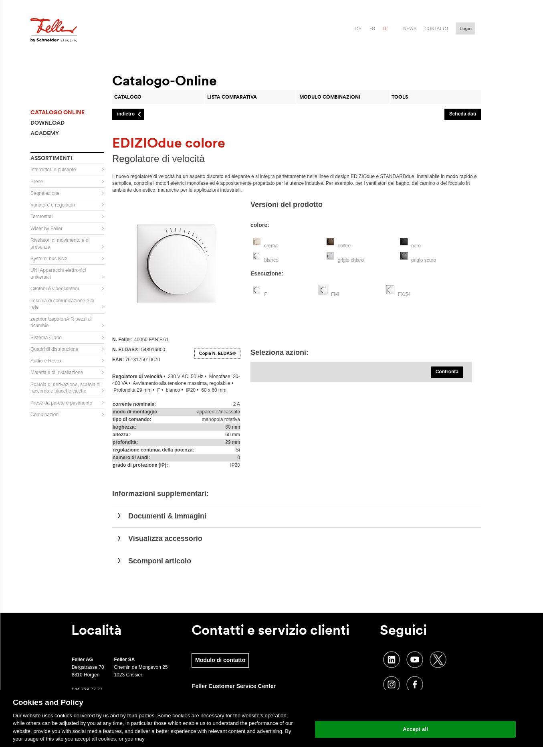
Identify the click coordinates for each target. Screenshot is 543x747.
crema (270, 246)
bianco (271, 260)
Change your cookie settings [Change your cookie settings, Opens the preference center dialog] (415, 709)
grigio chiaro (351, 260)
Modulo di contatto (220, 660)
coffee (344, 246)
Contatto (436, 28)
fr (372, 28)
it (386, 28)
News (409, 28)
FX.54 (404, 294)
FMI (335, 294)
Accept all (415, 729)
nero (416, 246)
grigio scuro (423, 260)
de (358, 28)
